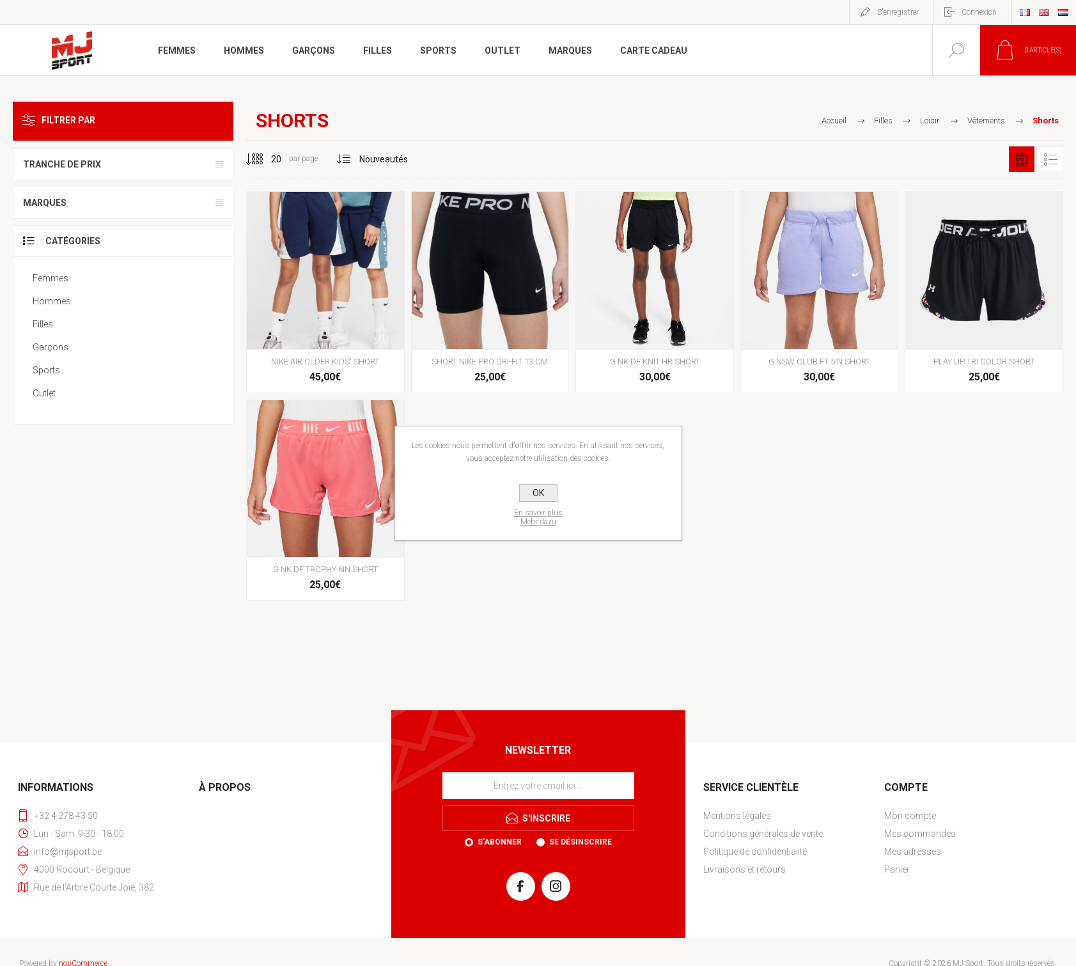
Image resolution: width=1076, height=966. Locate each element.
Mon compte (910, 816)
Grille (1021, 159)
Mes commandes (920, 834)
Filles (43, 324)
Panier (897, 869)
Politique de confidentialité (755, 851)
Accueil (834, 120)
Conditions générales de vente (763, 834)
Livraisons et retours (744, 869)
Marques (44, 203)
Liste (1050, 159)
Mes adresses (912, 851)
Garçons (50, 347)
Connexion (979, 12)
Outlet (44, 393)
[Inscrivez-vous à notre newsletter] (538, 785)
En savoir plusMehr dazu (538, 517)
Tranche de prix (62, 164)
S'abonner (500, 841)
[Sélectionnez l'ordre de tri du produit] (384, 159)
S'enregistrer (898, 12)
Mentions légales (737, 816)
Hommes (52, 301)
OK (538, 493)
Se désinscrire (580, 841)
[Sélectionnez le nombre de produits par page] (266, 159)
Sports (46, 370)
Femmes (50, 278)
